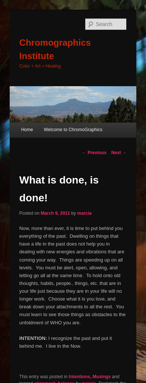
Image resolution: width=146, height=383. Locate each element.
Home (27, 129)
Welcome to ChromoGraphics (73, 129)
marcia (84, 213)
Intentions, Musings (90, 376)
